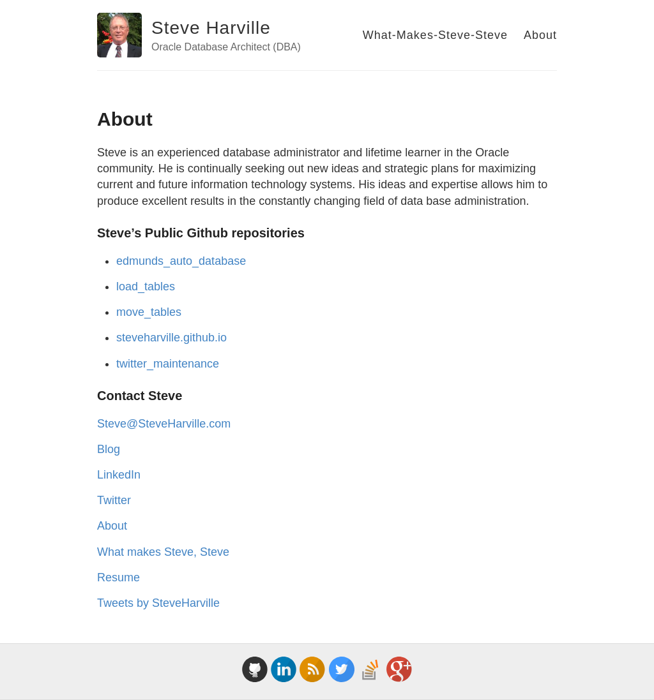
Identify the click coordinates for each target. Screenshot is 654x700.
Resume (118, 577)
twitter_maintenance (167, 363)
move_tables (148, 312)
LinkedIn (119, 474)
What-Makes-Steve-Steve (435, 35)
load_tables (145, 286)
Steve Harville (211, 28)
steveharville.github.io (171, 337)
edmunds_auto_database (181, 261)
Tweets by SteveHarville (158, 603)
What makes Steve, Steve (163, 552)
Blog (108, 449)
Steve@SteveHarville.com (164, 423)
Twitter (114, 500)
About (540, 35)
